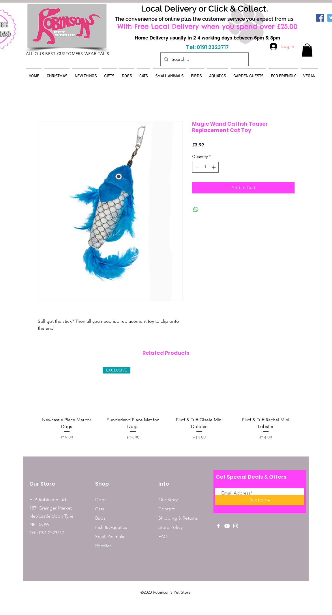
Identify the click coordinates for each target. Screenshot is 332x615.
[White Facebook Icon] (218, 526)
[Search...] (204, 59)
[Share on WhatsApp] (195, 209)
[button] (307, 50)
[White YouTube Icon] (227, 526)
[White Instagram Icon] (235, 526)
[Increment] (214, 167)
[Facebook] (320, 18)
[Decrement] (196, 167)
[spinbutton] (205, 167)
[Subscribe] (259, 500)
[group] (166, 404)
